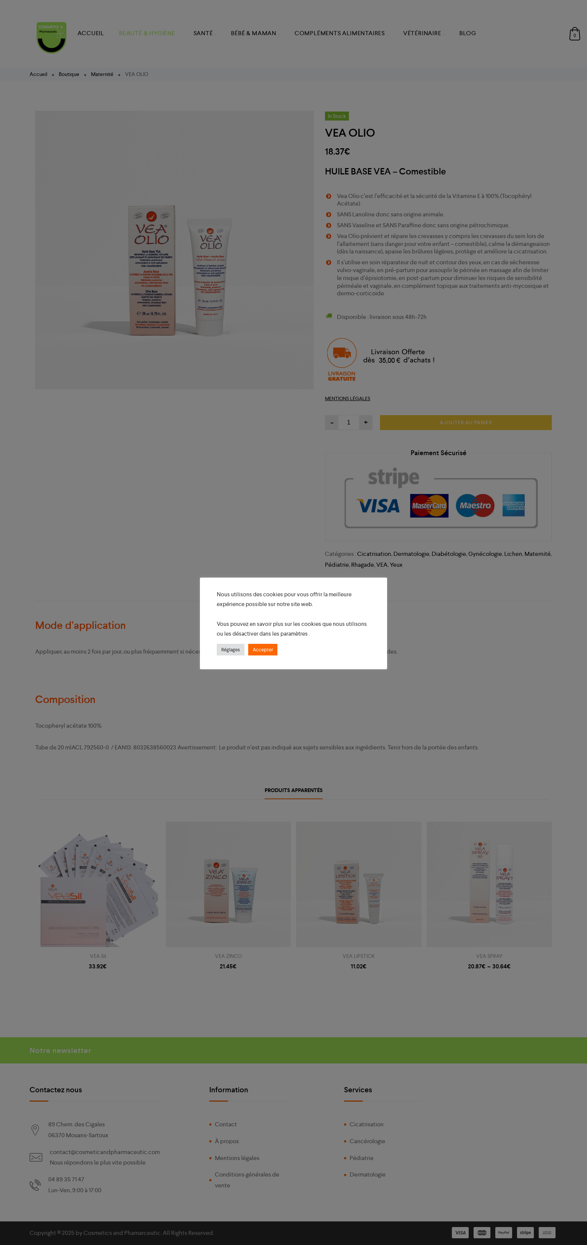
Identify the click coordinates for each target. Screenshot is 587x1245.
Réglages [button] (230, 649)
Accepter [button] (263, 649)
